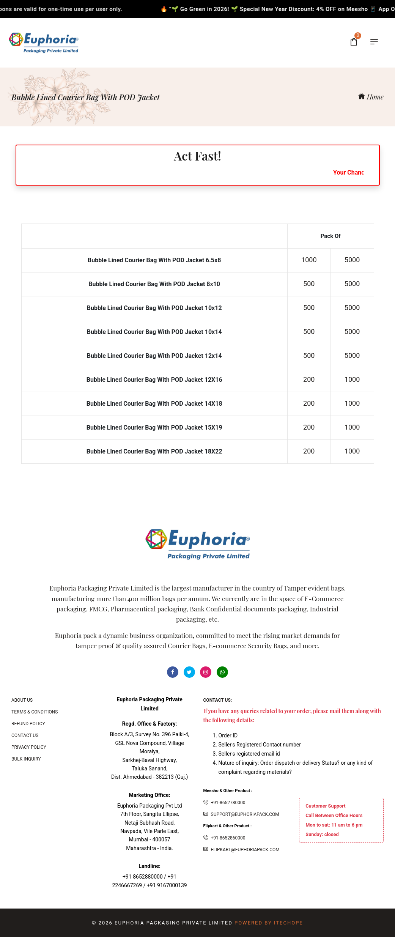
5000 (352, 260)
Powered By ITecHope (268, 923)
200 (309, 379)
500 (309, 284)
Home (371, 96)
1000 (308, 260)
